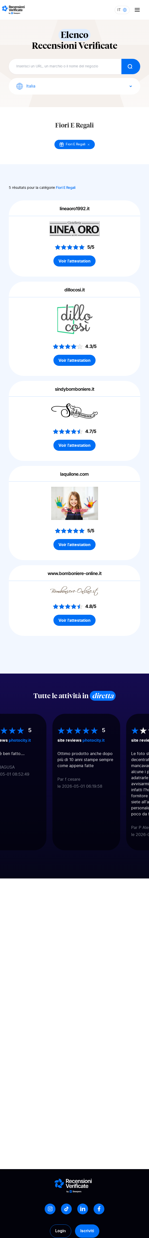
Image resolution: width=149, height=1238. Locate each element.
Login (60, 1231)
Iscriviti (87, 1231)
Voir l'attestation (74, 260)
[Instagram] (50, 1209)
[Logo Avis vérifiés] (13, 9)
